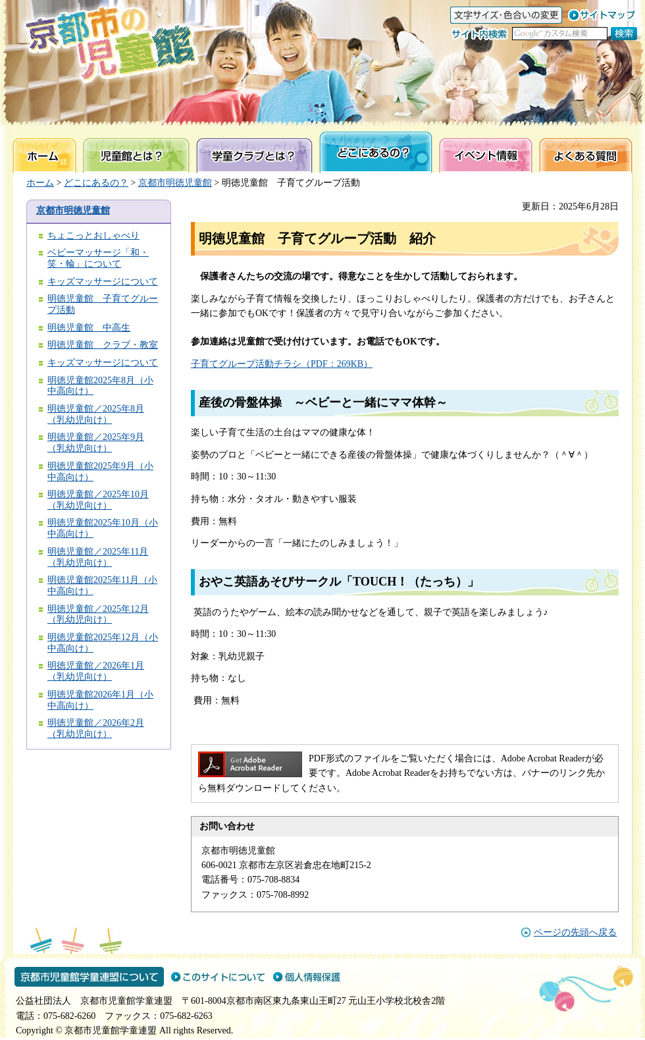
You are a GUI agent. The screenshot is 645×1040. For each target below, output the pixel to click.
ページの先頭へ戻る (575, 932)
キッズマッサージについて (102, 282)
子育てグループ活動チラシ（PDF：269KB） (282, 364)
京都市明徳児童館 (175, 183)
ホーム (40, 183)
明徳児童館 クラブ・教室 (102, 345)
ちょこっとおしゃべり (93, 235)
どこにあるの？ (96, 183)
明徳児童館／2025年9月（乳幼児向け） (95, 442)
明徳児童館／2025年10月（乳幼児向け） (98, 499)
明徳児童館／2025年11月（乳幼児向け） (97, 557)
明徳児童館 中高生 (88, 328)
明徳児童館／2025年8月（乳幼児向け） (95, 414)
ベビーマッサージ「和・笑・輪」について (98, 258)
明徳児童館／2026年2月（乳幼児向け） (95, 728)
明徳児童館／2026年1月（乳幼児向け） (95, 671)
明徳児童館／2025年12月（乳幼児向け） (98, 614)
